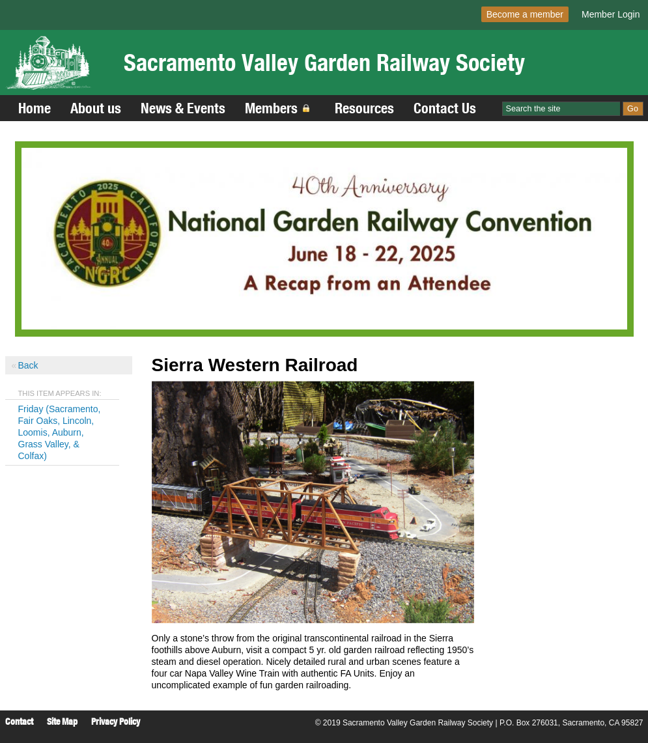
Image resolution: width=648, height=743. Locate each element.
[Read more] (324, 238)
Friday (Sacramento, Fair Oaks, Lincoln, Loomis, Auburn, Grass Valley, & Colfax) (59, 432)
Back (28, 365)
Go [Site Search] (632, 108)
